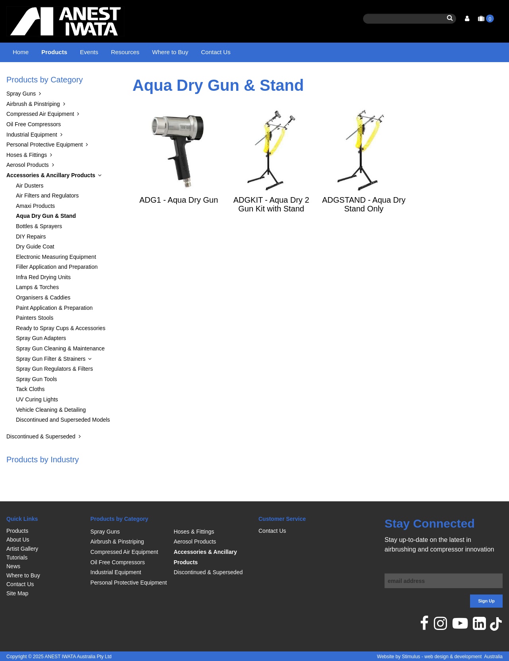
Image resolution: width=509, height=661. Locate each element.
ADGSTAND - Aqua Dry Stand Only (364, 224)
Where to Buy (170, 52)
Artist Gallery (22, 549)
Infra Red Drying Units (43, 297)
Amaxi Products (35, 226)
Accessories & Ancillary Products (96, 77)
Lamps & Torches (37, 307)
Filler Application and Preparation (56, 287)
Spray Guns (21, 114)
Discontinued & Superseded (41, 456)
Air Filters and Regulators (47, 216)
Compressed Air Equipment (40, 134)
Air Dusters (29, 205)
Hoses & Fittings (26, 175)
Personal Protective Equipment (44, 165)
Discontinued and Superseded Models (63, 440)
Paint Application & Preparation (54, 328)
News (13, 566)
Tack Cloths (30, 409)
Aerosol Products (27, 185)
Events (89, 52)
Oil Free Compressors (33, 144)
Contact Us (215, 52)
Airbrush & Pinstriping (33, 124)
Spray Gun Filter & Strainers (50, 378)
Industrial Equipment (31, 154)
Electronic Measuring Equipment (56, 277)
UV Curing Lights (37, 420)
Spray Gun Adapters (41, 358)
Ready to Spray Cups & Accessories (60, 348)
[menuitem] (44, 530)
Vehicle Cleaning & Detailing (51, 429)
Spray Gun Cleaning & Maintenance (60, 369)
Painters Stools (34, 338)
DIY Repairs (31, 256)
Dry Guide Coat (35, 267)
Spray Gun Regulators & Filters (54, 389)
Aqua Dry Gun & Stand (174, 77)
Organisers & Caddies (43, 318)
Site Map (17, 593)
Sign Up (486, 600)
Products (54, 52)
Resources (125, 52)
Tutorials (16, 557)
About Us (17, 539)
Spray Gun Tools (36, 399)
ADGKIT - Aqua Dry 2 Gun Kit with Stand (271, 224)
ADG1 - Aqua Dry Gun (178, 219)
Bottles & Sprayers (39, 246)
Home (21, 52)
